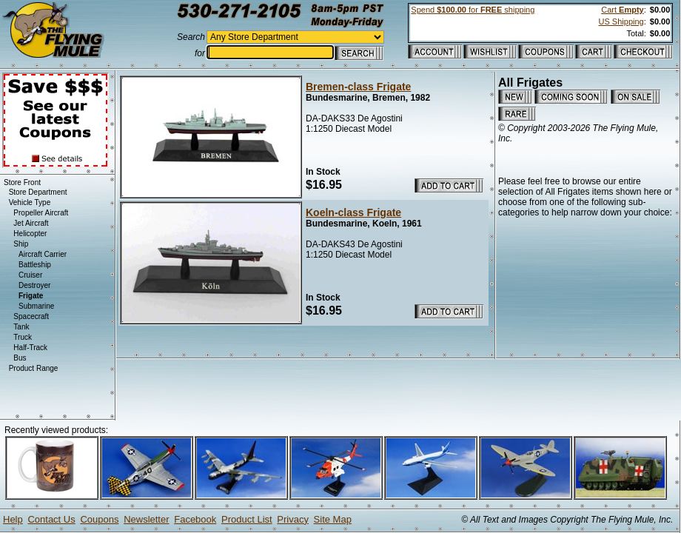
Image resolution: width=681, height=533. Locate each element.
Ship (20, 244)
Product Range (33, 368)
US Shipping (621, 21)
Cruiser (30, 275)
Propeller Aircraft (40, 213)
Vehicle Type (30, 202)
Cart (622, 9)
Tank (21, 327)
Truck (22, 337)
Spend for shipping (472, 9)
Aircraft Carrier (43, 254)
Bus (19, 358)
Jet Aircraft (30, 223)
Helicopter (30, 233)
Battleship (35, 265)
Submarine (36, 306)
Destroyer (34, 285)
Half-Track (30, 347)
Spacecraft (31, 316)
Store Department (38, 192)
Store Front (22, 182)
